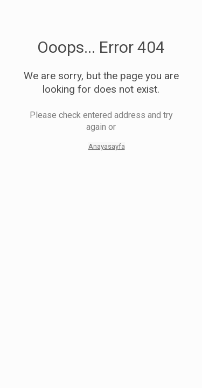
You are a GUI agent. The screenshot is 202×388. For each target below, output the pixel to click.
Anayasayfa (106, 146)
